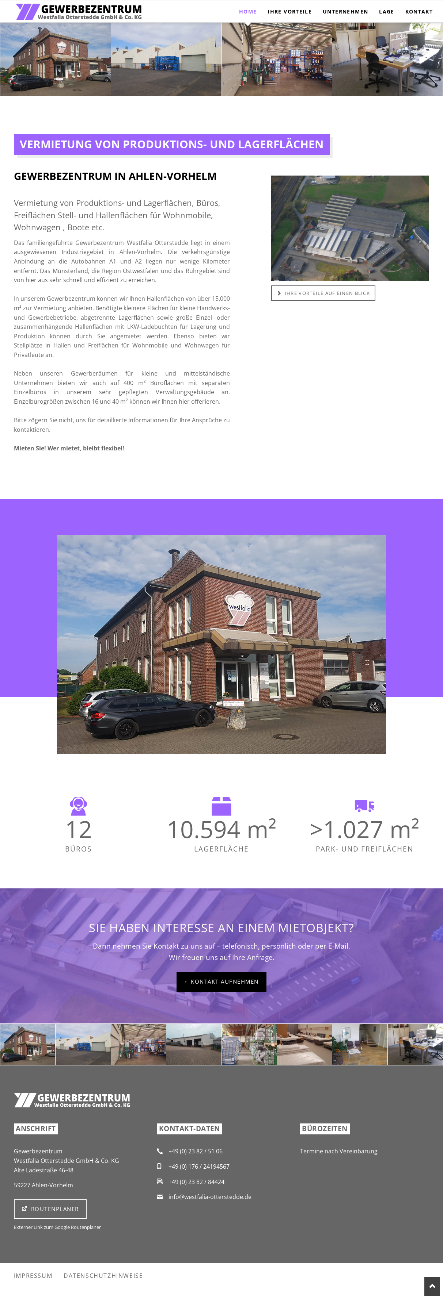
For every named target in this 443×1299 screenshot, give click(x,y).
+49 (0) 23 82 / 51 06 (196, 1151)
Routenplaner (54, 1208)
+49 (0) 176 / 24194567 (199, 1166)
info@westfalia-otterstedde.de (210, 1197)
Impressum (33, 1276)
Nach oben (432, 1286)
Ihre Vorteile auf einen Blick (326, 293)
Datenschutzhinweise (103, 1276)
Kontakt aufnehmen (224, 981)
